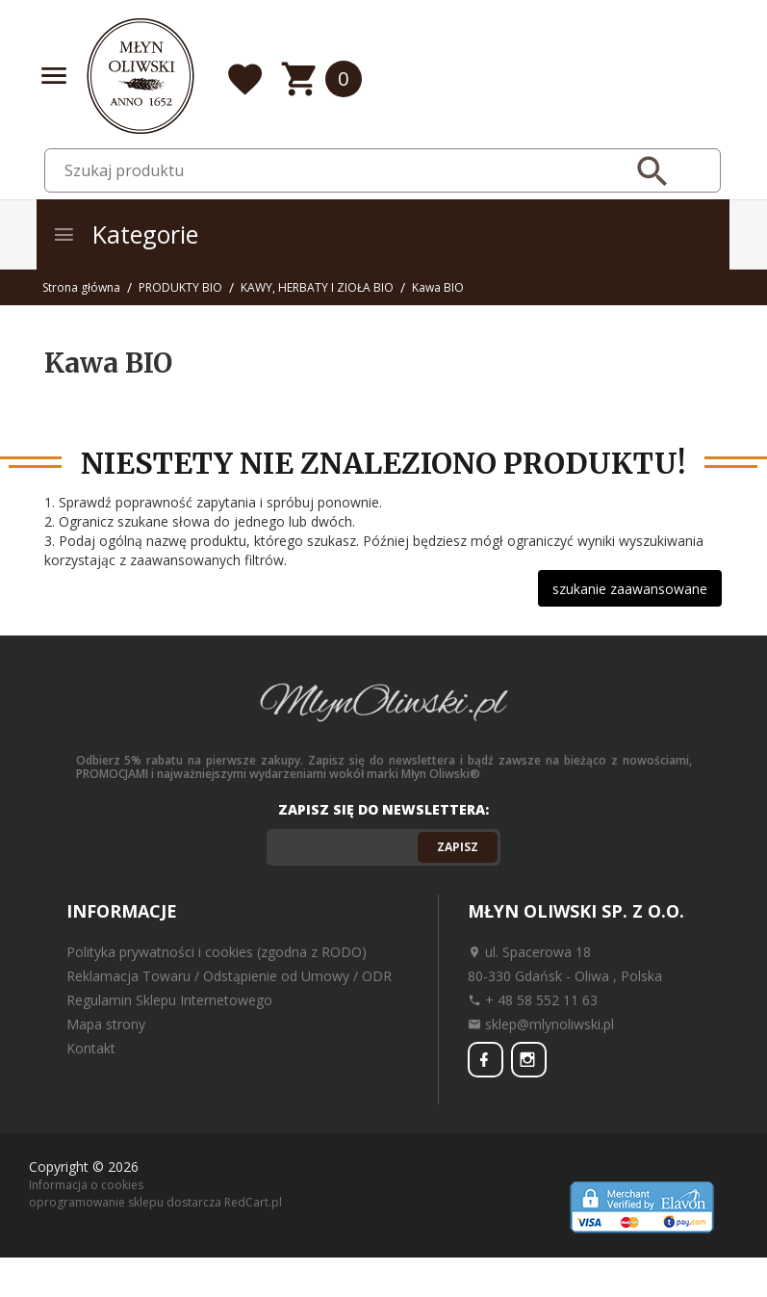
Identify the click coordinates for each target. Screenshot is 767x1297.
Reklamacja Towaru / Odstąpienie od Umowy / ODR (229, 976)
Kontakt (90, 1048)
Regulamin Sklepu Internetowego (169, 1000)
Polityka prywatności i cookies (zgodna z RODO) (216, 952)
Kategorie (125, 234)
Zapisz (457, 847)
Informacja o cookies (86, 1184)
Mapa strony (105, 1024)
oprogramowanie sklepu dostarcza (125, 1200)
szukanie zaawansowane (629, 589)
